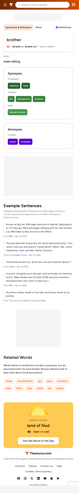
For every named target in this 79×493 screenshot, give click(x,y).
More (39, 27)
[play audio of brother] (8, 46)
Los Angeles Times (18, 255)
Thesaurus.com (11, 5)
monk (40, 388)
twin (25, 85)
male (8, 388)
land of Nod (38, 425)
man (29, 388)
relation (39, 98)
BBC (11, 236)
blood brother (17, 112)
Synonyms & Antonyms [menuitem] (18, 27)
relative (14, 85)
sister (13, 141)
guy (40, 381)
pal (49, 388)
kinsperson (24, 98)
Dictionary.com (73, 5)
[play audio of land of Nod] (29, 432)
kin (11, 98)
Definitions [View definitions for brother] (65, 27)
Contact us (46, 466)
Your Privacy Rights (38, 485)
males (19, 388)
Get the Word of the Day (38, 440)
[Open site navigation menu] (5, 5)
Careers (32, 466)
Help (59, 466)
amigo (8, 381)
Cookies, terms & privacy (38, 471)
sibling (59, 388)
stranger (26, 141)
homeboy (62, 381)
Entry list (20, 466)
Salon (12, 266)
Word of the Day (38, 420)
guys (49, 381)
